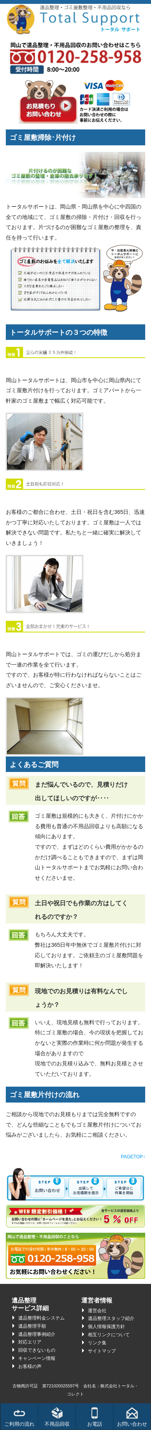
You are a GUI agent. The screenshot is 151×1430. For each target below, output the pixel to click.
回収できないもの (36, 1350)
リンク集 (97, 1343)
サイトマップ (102, 1351)
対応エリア (29, 1342)
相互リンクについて (109, 1334)
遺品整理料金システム (41, 1318)
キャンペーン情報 (36, 1358)
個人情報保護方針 (106, 1326)
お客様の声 (29, 1366)
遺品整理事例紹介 (36, 1334)
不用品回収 (57, 1417)
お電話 (94, 1417)
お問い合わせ (132, 1417)
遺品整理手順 (32, 1326)
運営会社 (97, 1310)
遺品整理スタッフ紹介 (111, 1318)
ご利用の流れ (19, 1417)
